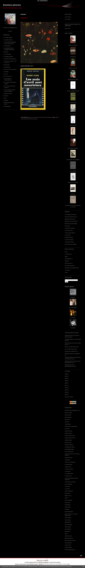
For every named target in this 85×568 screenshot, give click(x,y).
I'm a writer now (68, 254)
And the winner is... (69, 263)
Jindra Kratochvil (68, 457)
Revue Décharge (68, 524)
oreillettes (6, 71)
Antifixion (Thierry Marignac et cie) (72, 410)
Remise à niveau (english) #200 (72, 267)
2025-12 (66, 383)
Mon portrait (67, 28)
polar (5, 98)
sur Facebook (68, 16)
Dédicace (67, 260)
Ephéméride (7, 64)
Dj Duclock (67, 428)
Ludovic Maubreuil (69, 491)
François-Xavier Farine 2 (70, 437)
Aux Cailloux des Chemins (70, 214)
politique (6, 100)
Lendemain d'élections (70, 265)
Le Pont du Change (69, 239)
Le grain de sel (68, 466)
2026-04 (66, 373)
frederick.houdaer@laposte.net (10, 27)
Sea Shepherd (68, 529)
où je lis (6, 73)
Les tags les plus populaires (54, 562)
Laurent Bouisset (68, 464)
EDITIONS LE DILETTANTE (71, 223)
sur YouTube (67, 19)
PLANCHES (73, 317)
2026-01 (66, 380)
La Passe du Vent (68, 230)
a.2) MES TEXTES (8, 39)
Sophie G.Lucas (68, 535)
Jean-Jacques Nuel (69, 451)
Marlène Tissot (68, 495)
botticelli (57, 117)
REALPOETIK (68, 522)
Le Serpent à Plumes (69, 241)
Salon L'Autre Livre (74, 346)
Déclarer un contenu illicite (20, 564)
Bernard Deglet (68, 417)
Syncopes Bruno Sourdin (70, 540)
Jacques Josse (68, 442)
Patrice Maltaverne (69, 511)
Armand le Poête (68, 412)
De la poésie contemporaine (71, 426)
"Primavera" (24, 18)
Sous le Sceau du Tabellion (71, 244)
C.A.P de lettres (7, 54)
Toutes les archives (69, 396)
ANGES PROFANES (72, 45)
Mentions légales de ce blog (32, 564)
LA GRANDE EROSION (73, 148)
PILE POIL (73, 194)
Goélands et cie (74, 351)
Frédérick (67, 351)
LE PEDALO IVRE (69, 237)
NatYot (66, 497)
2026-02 (66, 378)
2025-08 (66, 392)
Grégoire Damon (68, 440)
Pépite (66, 256)
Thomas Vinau (68, 545)
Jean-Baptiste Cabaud (69, 446)
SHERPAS (73, 327)
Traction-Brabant (68, 547)
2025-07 (66, 394)
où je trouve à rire (8, 76)
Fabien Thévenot (68, 433)
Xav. (66, 349)
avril (24, 118)
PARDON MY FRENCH (73, 182)
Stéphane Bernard (69, 335)
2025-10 (66, 387)
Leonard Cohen (68, 475)
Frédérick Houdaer (69, 339)
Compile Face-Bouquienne (10, 58)
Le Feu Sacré (68, 235)
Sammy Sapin (68, 526)
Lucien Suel (67, 486)
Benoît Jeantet (68, 414)
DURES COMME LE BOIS (73, 90)
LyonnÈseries (7, 67)
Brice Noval (67, 419)
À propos (10, 31)
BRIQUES (73, 297)
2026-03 (66, 376)
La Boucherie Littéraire (70, 228)
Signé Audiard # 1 (69, 258)
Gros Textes (67, 225)
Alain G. (66, 346)
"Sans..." (67, 272)
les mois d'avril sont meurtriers (31, 118)
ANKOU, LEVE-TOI (73, 68)
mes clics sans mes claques (10, 69)
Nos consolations (68, 500)
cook (22, 118)
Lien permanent (41, 117)
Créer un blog (39, 560)
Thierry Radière (68, 542)
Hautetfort (46, 560)
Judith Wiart (67, 459)
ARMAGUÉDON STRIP (73, 79)
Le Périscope (68, 471)
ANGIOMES (73, 56)
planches (6, 95)
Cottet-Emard (68, 424)
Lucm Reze (67, 488)
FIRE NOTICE (73, 125)
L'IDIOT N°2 (73, 136)
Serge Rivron (68, 531)
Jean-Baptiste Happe (69, 449)
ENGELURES (73, 113)
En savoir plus (68, 566)
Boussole (6, 51)
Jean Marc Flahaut (69, 444)
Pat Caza (67, 509)
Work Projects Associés (70, 549)
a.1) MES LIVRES (8, 37)
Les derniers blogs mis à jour (30, 562)
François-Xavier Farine (70, 435)
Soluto (66, 533)
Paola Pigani (67, 504)
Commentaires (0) (48, 117)
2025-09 (66, 389)
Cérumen (67, 421)
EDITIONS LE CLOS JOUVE (71, 221)
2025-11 (66, 385)
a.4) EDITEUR (7, 45)
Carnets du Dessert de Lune (71, 216)
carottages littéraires (8, 56)
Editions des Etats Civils (70, 219)
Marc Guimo (67, 493)
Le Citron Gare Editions (70, 232)
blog (69, 564)
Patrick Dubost (68, 517)
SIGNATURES (7, 106)
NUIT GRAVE (73, 171)
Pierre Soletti (67, 519)
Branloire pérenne (12, 5)
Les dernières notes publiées (42, 562)
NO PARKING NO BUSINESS (72, 159)
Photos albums (69, 286)
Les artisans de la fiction (70, 481)
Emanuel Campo (68, 431)
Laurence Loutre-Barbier (70, 462)
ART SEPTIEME (73, 307)
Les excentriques (68, 484)
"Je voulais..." (68, 270)
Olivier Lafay (67, 502)
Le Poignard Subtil (69, 473)
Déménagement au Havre (70, 366)
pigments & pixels (8, 93)
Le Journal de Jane (69, 468)
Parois (66, 251)
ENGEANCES (73, 102)
